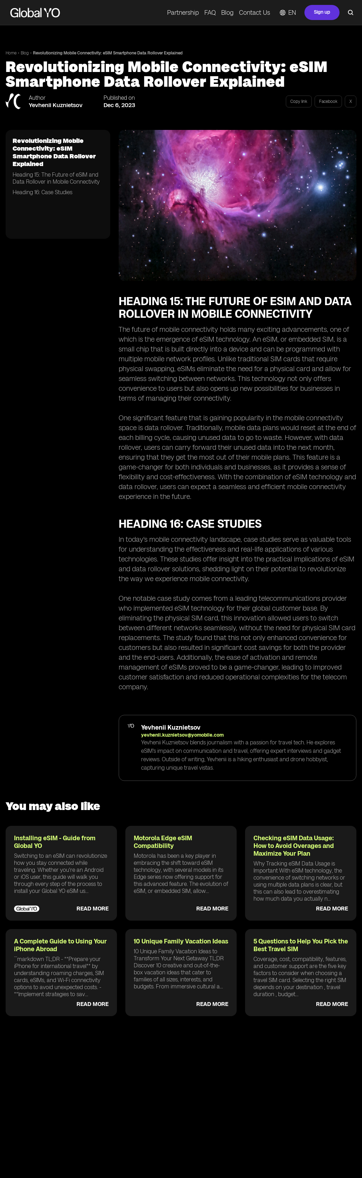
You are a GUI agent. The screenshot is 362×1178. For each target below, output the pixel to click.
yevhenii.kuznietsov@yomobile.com (182, 735)
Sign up (322, 12)
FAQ (210, 13)
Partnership (183, 13)
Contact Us (254, 13)
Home (11, 53)
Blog (227, 13)
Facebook (328, 101)
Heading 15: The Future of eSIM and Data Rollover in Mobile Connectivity (56, 178)
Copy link (298, 101)
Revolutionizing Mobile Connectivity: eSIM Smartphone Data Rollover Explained (108, 53)
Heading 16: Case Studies (42, 192)
